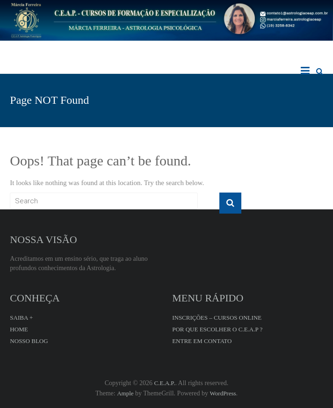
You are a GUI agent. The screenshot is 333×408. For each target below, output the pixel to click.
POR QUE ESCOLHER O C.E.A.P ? (217, 329)
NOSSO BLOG (29, 340)
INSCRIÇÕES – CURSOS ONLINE (216, 317)
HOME (19, 329)
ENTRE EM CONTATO (202, 340)
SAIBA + (21, 317)
